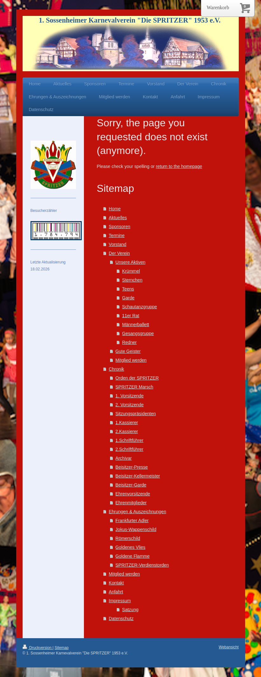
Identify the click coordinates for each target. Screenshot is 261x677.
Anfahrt (116, 591)
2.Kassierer (126, 431)
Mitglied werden (131, 360)
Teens (128, 288)
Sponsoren (119, 226)
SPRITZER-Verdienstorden (142, 565)
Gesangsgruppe (138, 333)
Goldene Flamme (132, 556)
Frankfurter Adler (131, 520)
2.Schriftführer (129, 449)
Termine (117, 235)
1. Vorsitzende (129, 395)
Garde (128, 297)
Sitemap (62, 648)
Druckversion (38, 648)
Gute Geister (128, 351)
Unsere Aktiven (130, 262)
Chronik (116, 369)
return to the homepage (179, 166)
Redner (129, 342)
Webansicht (228, 647)
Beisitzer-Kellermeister (137, 475)
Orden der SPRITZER (137, 377)
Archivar (123, 458)
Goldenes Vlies (130, 547)
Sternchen (132, 280)
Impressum (120, 600)
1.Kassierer (126, 422)
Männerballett (135, 324)
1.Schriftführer (129, 440)
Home (114, 208)
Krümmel (131, 271)
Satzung (130, 609)
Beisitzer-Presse (131, 467)
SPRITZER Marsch (134, 386)
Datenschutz (121, 618)
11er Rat (130, 315)
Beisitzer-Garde (130, 484)
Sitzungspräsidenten (135, 413)
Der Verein (119, 253)
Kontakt (116, 582)
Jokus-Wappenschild (135, 529)
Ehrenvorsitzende (132, 493)
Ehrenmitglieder (131, 502)
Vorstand (117, 244)
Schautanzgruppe (139, 306)
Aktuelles (118, 217)
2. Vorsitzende (129, 404)
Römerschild (127, 538)
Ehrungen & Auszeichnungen (137, 511)
